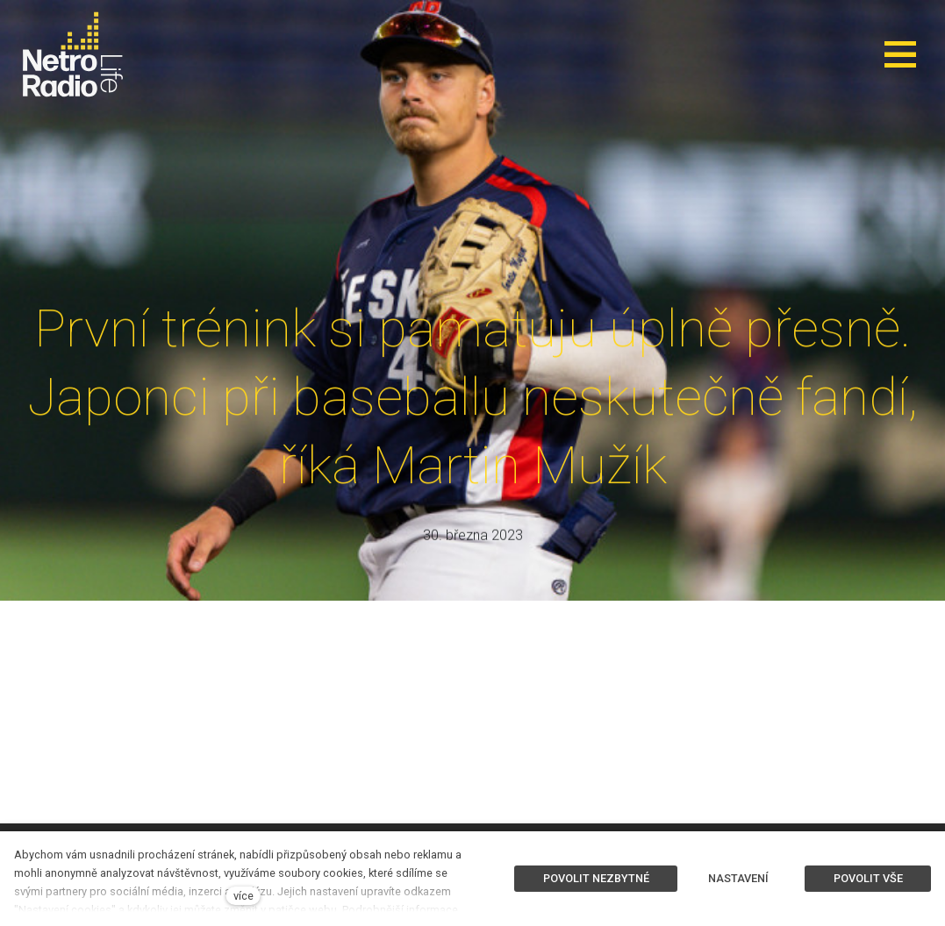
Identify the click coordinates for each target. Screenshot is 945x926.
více (243, 895)
